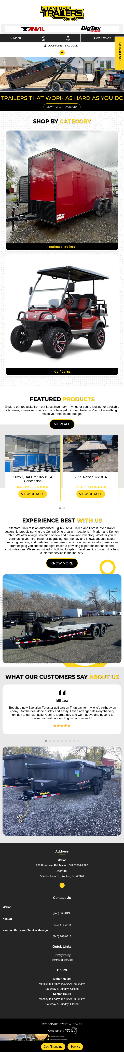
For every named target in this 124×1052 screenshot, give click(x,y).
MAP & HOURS (102, 38)
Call (43, 38)
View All (62, 424)
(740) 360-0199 (62, 913)
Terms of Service (62, 960)
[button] (60, 508)
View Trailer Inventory (62, 106)
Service (75, 1046)
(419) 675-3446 (62, 924)
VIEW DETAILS (33, 494)
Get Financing (53, 1046)
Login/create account (61, 45)
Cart (68, 38)
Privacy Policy (62, 955)
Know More (62, 563)
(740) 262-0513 (62, 936)
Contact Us (62, 898)
